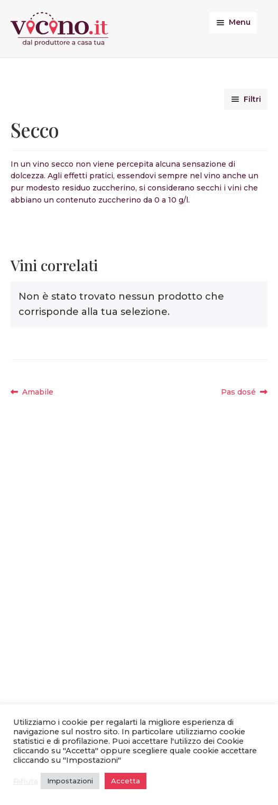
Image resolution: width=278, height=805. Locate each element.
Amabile (37, 392)
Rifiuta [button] (25, 781)
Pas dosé (242, 392)
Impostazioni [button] (70, 781)
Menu (240, 22)
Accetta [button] (125, 781)
